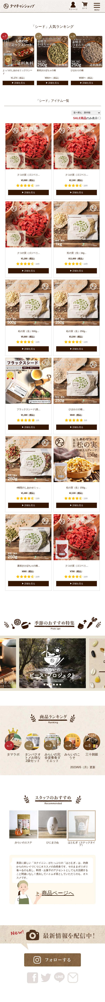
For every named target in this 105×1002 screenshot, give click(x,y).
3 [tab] (51, 684)
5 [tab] (57, 684)
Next (11, 875)
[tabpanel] (52, 663)
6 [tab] (60, 684)
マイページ (73, 6)
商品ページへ (55, 893)
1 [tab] (45, 684)
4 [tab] (54, 684)
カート (85, 5)
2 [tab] (48, 684)
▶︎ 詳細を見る (18, 83)
